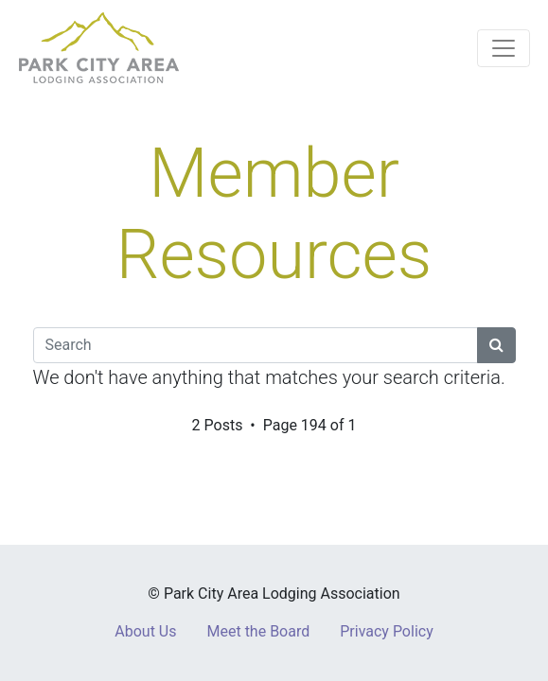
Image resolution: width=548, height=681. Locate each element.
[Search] (255, 345)
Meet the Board (257, 631)
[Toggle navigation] (503, 48)
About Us (145, 631)
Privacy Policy (386, 631)
